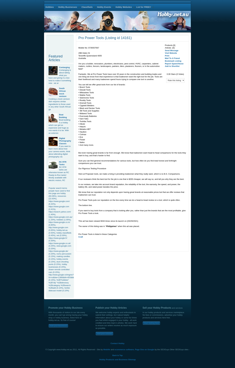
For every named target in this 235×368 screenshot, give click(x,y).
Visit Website (171, 53)
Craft (80, 237)
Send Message (171, 50)
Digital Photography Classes (65, 141)
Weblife (106, 349)
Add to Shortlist (172, 66)
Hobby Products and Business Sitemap (117, 359)
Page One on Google (144, 349)
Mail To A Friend (172, 58)
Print (167, 56)
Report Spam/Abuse (174, 64)
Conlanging (64, 67)
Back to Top (117, 355)
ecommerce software (124, 349)
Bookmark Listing (173, 61)
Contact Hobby (117, 343)
